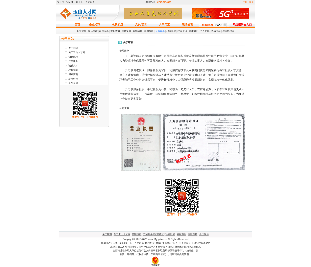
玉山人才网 (135, 243)
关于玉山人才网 (76, 52)
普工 (144, 24)
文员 (138, 24)
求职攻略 (115, 31)
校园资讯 (182, 31)
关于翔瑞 (73, 48)
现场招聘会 (228, 31)
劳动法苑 (216, 31)
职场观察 (171, 31)
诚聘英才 (73, 65)
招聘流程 (73, 57)
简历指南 (93, 31)
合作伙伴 (73, 83)
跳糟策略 (126, 31)
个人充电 (204, 31)
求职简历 (117, 24)
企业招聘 (94, 24)
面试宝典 (104, 31)
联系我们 (73, 70)
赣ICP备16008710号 (167, 243)
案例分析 (149, 31)
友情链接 (73, 79)
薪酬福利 (137, 31)
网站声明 (73, 74)
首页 (77, 24)
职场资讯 (187, 24)
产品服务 (73, 61)
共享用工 (164, 24)
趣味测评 (193, 31)
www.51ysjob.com (157, 239)
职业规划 (81, 31)
